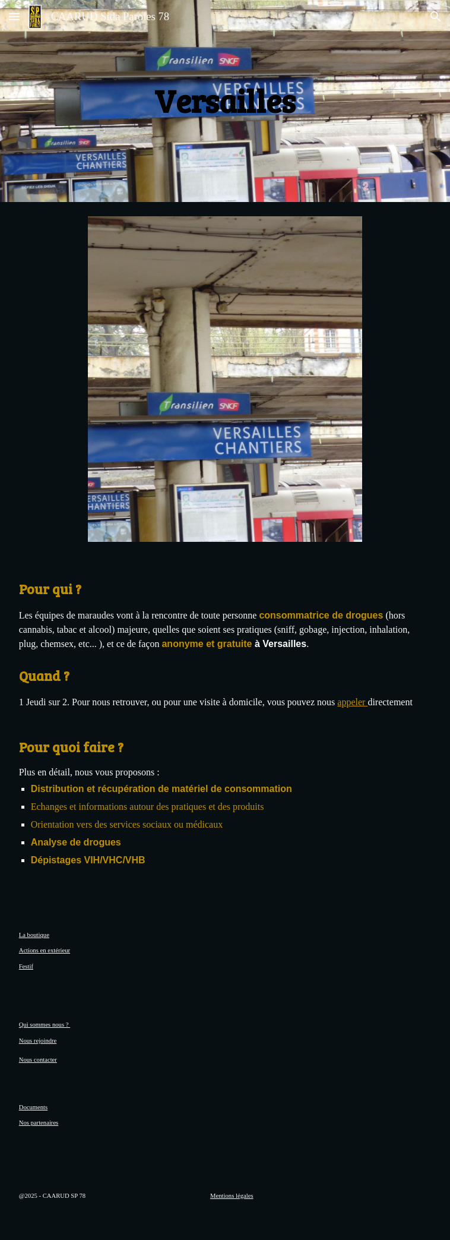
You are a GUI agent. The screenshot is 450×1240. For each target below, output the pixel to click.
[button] (14, 16)
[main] (225, 101)
